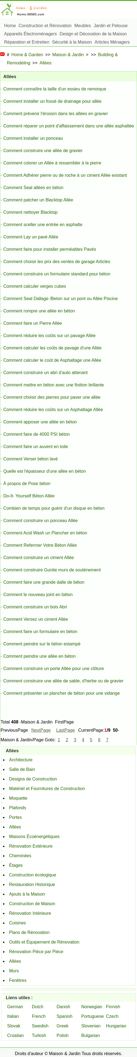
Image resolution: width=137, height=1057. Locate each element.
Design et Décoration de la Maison (93, 34)
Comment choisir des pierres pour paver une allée (51, 397)
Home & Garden (27, 54)
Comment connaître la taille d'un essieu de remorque (54, 89)
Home (10, 25)
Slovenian (90, 1026)
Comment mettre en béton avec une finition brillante (53, 385)
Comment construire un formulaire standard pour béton (56, 274)
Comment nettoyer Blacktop (30, 212)
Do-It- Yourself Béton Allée (29, 496)
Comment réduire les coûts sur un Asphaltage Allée (53, 409)
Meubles (82, 25)
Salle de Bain (22, 769)
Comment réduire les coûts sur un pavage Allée (49, 335)
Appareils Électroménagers (30, 34)
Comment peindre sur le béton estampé (41, 644)
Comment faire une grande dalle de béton (43, 582)
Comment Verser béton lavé (30, 459)
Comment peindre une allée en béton (39, 656)
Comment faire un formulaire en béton (40, 631)
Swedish (40, 1026)
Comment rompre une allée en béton (39, 311)
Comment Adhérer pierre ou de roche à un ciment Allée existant (65, 175)
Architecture (20, 759)
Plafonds (17, 807)
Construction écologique (32, 875)
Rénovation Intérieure (30, 913)
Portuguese (92, 1016)
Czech (112, 1016)
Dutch (37, 1006)
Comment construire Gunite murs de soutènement (52, 570)
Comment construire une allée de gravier (43, 150)
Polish (63, 1035)
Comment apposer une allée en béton (40, 422)
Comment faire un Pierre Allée (32, 323)
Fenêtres (17, 980)
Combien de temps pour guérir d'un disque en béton (54, 508)
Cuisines (17, 923)
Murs (14, 970)
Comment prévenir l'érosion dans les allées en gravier (55, 113)
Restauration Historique (32, 884)
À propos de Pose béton (27, 483)
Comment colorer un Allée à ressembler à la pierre (52, 163)
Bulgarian (90, 1035)
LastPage (65, 730)
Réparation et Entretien (26, 42)
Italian (13, 1016)
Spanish (64, 1016)
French (39, 1016)
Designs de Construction (33, 779)
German (15, 1006)
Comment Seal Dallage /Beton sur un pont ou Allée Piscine (60, 298)
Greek (63, 1026)
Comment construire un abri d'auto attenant (45, 372)
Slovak (13, 1026)
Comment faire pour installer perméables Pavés (49, 249)
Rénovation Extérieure (30, 846)
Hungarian (116, 1026)
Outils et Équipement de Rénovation (44, 942)
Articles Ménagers (112, 42)
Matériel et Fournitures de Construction (47, 788)
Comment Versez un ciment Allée (35, 619)
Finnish (113, 1006)
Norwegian (91, 1006)
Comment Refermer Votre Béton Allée (40, 545)
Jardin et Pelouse (111, 25)
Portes (15, 817)
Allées (46, 63)
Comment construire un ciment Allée (38, 557)
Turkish (39, 1035)
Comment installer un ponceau (33, 138)
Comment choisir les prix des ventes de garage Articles (56, 261)
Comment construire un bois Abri (35, 607)
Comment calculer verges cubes (34, 286)
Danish (63, 1006)
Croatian (15, 1035)
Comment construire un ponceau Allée (40, 520)
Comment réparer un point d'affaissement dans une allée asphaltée (68, 126)
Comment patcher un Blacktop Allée (38, 200)
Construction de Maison (32, 903)
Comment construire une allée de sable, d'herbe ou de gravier (63, 681)
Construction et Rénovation (45, 25)
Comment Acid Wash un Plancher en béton (45, 533)
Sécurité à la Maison (72, 42)
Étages (16, 865)
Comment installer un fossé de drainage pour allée (52, 101)
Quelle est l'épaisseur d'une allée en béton (44, 471)
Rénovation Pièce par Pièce (36, 951)
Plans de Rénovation (29, 932)
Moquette (18, 798)
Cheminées (20, 855)
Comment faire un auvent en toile (35, 446)
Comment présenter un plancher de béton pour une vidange (61, 693)
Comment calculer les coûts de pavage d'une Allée (52, 348)
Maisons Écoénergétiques (34, 836)
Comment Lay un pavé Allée (30, 237)
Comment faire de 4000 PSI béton (36, 434)
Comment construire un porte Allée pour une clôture (53, 668)
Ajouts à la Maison (27, 894)
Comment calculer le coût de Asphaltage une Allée (52, 360)
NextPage (41, 730)
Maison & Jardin (68, 54)
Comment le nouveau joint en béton (38, 594)
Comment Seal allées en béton (33, 187)
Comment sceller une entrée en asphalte (42, 224)
